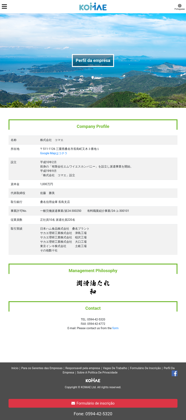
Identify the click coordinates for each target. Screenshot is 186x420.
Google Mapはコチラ (53, 153)
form (115, 328)
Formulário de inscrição (92, 403)
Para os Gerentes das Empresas (41, 368)
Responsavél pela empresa (82, 368)
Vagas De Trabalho (115, 368)
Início (15, 368)
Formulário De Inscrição (145, 368)
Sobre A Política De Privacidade (97, 372)
